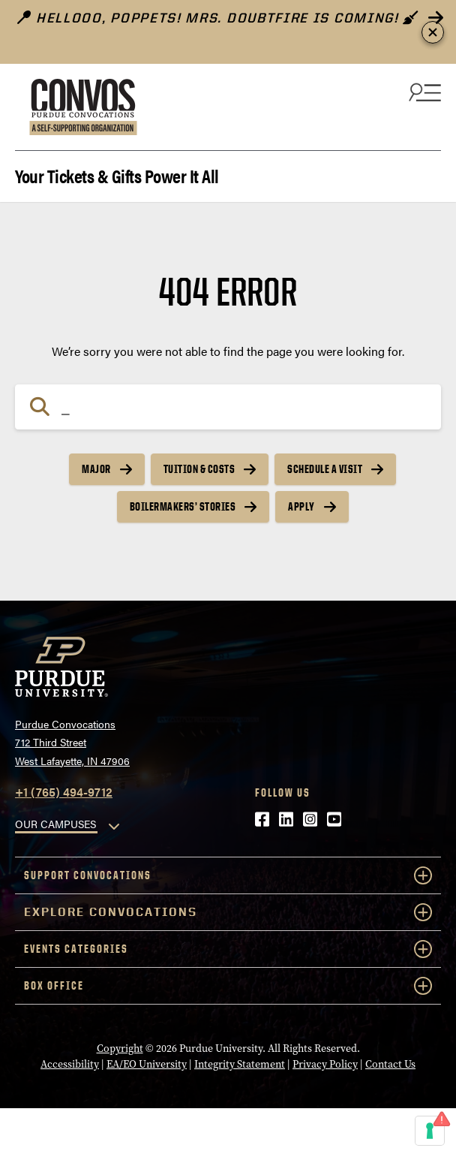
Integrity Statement (239, 1063)
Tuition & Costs (200, 469)
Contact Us (390, 1063)
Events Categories (228, 949)
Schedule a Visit (324, 469)
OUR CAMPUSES (55, 823)
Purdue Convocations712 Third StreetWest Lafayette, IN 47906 (72, 742)
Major (96, 469)
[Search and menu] (423, 92)
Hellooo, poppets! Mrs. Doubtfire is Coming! (218, 18)
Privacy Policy (325, 1063)
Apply (301, 506)
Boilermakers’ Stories (183, 506)
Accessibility (69, 1063)
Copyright (120, 1048)
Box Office (228, 986)
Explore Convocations (228, 912)
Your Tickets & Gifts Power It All (117, 174)
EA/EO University (146, 1063)
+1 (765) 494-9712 (63, 791)
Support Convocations (228, 875)
